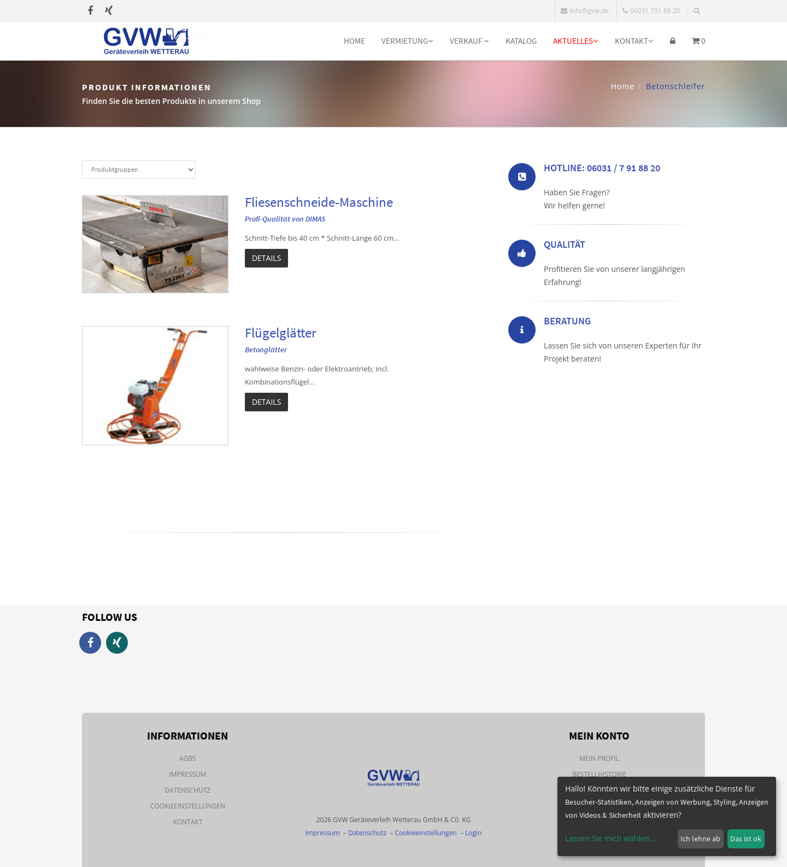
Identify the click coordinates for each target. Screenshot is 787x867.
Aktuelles (575, 41)
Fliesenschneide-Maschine (319, 202)
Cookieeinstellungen (187, 806)
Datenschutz (187, 790)
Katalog (521, 41)
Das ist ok (745, 838)
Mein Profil (599, 758)
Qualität (564, 246)
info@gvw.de (585, 10)
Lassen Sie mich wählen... (610, 838)
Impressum (187, 774)
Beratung (567, 323)
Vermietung (407, 41)
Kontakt (634, 41)
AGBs (187, 758)
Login (473, 832)
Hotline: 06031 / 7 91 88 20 (602, 170)
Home (354, 41)
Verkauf (469, 41)
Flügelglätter (280, 332)
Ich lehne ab (700, 838)
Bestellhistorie (599, 774)
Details (266, 258)
